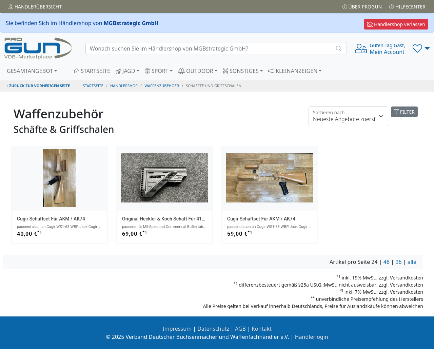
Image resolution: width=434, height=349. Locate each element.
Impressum (177, 328)
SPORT (157, 71)
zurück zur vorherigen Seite (38, 85)
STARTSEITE (91, 71)
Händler (35, 6)
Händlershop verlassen (396, 24)
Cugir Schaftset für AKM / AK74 (51, 218)
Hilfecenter (407, 6)
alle (412, 262)
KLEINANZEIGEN (293, 71)
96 (398, 262)
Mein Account (387, 49)
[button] (421, 48)
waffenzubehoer (161, 85)
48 (386, 262)
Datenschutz (213, 328)
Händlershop (124, 85)
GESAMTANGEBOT (30, 71)
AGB (240, 328)
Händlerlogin (311, 337)
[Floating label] (348, 116)
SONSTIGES (241, 71)
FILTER (404, 112)
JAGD (125, 71)
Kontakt (262, 328)
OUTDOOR (195, 71)
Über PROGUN (362, 6)
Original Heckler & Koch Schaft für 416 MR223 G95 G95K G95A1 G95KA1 (200, 218)
